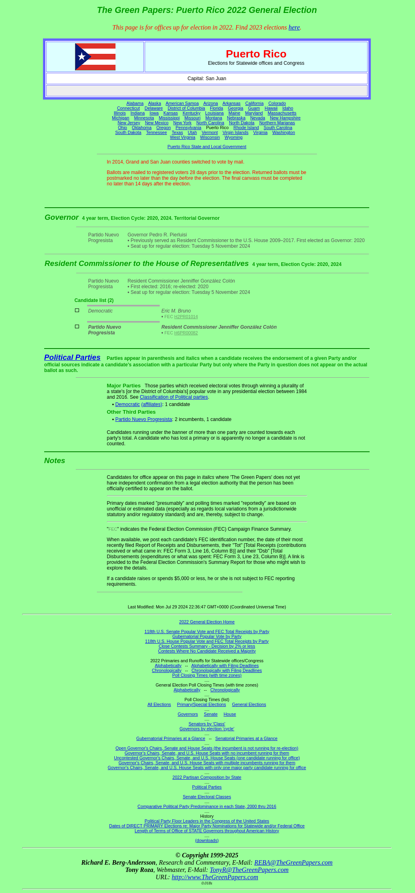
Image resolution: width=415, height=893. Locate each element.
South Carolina (278, 127)
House (230, 714)
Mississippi (169, 117)
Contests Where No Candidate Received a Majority (207, 650)
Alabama (134, 103)
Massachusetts (281, 113)
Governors (188, 714)
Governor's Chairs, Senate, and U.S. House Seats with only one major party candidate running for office (207, 767)
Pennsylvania (188, 127)
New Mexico (157, 122)
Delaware (154, 108)
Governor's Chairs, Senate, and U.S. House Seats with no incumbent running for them (207, 753)
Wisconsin (210, 137)
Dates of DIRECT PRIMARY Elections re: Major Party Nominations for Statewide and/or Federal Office (207, 825)
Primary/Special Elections (201, 704)
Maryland (254, 113)
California (254, 103)
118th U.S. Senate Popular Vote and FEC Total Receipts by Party (207, 631)
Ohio (122, 127)
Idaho (287, 108)
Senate (211, 714)
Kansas (170, 113)
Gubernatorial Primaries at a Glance (170, 738)
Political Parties (72, 357)
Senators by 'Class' (206, 723)
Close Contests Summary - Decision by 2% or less (206, 646)
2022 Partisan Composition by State (206, 777)
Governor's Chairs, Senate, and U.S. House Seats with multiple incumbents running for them (206, 762)
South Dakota (128, 132)
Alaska (154, 103)
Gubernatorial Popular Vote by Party (207, 636)
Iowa (154, 113)
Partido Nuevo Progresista (143, 419)
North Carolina (210, 122)
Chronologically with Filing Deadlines (227, 670)
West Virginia (182, 137)
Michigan (120, 117)
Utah (192, 132)
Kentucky (192, 113)
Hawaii (271, 108)
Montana (213, 117)
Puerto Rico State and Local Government (206, 146)
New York (182, 122)
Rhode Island (246, 127)
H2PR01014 (186, 316)
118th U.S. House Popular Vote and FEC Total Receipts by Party (207, 641)
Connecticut (128, 108)
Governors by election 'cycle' (207, 728)
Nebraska (236, 117)
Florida (216, 108)
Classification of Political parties (174, 397)
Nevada (257, 117)
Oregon (163, 127)
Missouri (192, 117)
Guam (254, 108)
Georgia (235, 108)
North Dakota (242, 122)
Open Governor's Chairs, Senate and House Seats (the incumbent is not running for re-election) (207, 748)
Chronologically (167, 670)
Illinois (120, 113)
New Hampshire (285, 117)
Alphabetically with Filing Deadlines (225, 665)
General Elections (249, 704)
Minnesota (144, 117)
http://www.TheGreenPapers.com (215, 877)
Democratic (127, 404)
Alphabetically (168, 665)
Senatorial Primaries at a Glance (246, 738)
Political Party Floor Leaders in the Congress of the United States (207, 821)
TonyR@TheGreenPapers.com (249, 869)
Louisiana (214, 113)
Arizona (210, 103)
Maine (234, 113)
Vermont (210, 132)
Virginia (260, 132)
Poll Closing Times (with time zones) (207, 675)
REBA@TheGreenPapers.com (293, 862)
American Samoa (182, 103)
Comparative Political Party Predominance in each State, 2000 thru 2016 (206, 806)
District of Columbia (186, 108)
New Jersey (129, 122)
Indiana (137, 113)
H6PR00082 (186, 332)
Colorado (277, 103)
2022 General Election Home (207, 621)
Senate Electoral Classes (207, 796)
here (294, 27)
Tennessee (156, 132)
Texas (177, 132)
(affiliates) (151, 404)
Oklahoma (142, 127)
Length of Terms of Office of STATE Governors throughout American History (207, 830)
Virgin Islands (235, 132)
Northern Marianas (277, 122)
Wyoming (233, 137)
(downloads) (206, 840)
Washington (283, 132)
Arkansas (231, 103)
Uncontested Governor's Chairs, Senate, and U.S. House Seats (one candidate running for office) (207, 757)
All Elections (159, 704)
